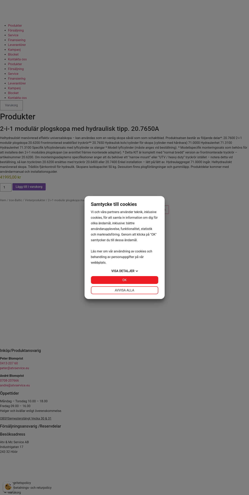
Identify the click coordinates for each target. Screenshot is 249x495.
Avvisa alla (124, 290)
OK (124, 280)
